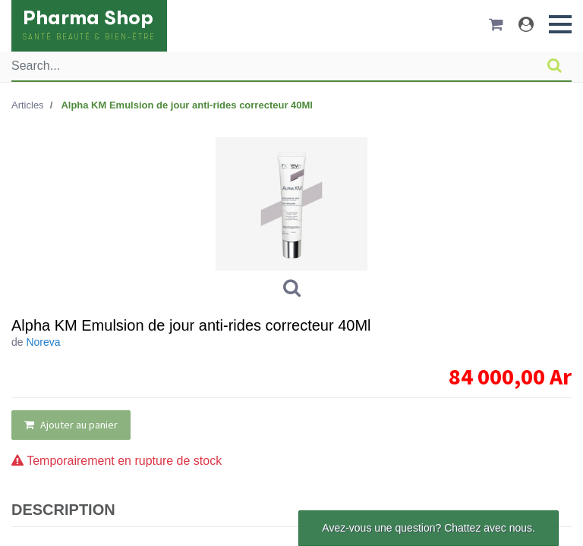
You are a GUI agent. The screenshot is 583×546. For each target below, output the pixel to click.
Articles (27, 105)
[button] (560, 24)
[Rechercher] (554, 66)
